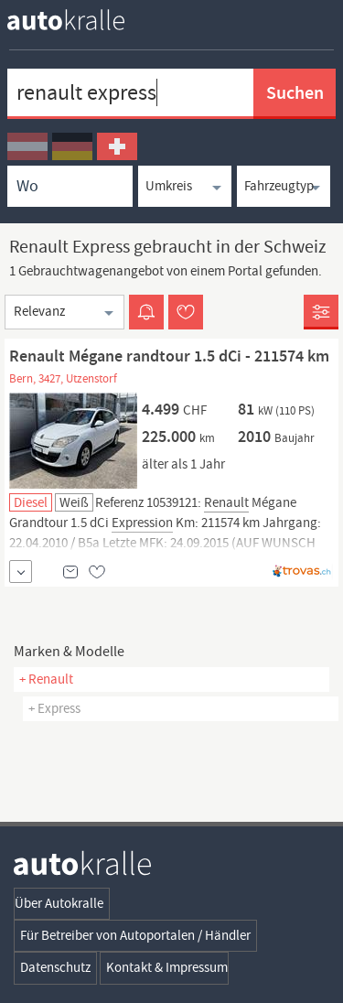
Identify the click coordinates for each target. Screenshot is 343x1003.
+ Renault (46, 679)
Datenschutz (55, 967)
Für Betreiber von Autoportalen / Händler (135, 935)
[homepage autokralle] (80, 20)
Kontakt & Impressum (167, 967)
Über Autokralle (59, 903)
